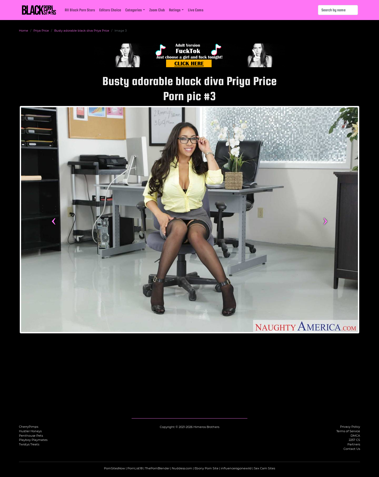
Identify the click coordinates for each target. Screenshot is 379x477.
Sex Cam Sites (264, 468)
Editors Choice (110, 10)
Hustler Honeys (30, 431)
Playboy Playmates (33, 440)
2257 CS (354, 440)
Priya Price (41, 30)
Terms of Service (348, 431)
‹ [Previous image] (53, 219)
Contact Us (351, 449)
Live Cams (195, 10)
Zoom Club (157, 10)
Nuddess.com (182, 468)
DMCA (355, 435)
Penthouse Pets (31, 435)
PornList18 (135, 468)
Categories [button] (133, 10)
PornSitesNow (114, 468)
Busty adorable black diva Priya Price (81, 30)
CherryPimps (28, 427)
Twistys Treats (29, 444)
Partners (353, 444)
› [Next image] (325, 219)
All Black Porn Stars (80, 10)
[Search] (338, 10)
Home (23, 30)
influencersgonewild (236, 468)
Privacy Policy (350, 427)
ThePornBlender (157, 468)
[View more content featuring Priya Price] (189, 219)
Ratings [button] (175, 10)
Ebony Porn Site (206, 468)
